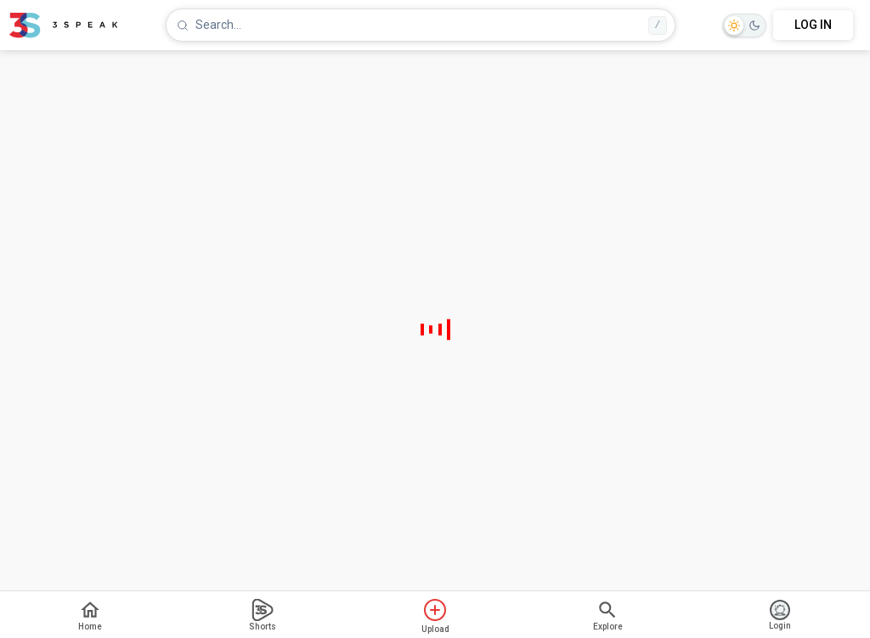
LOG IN (813, 24)
